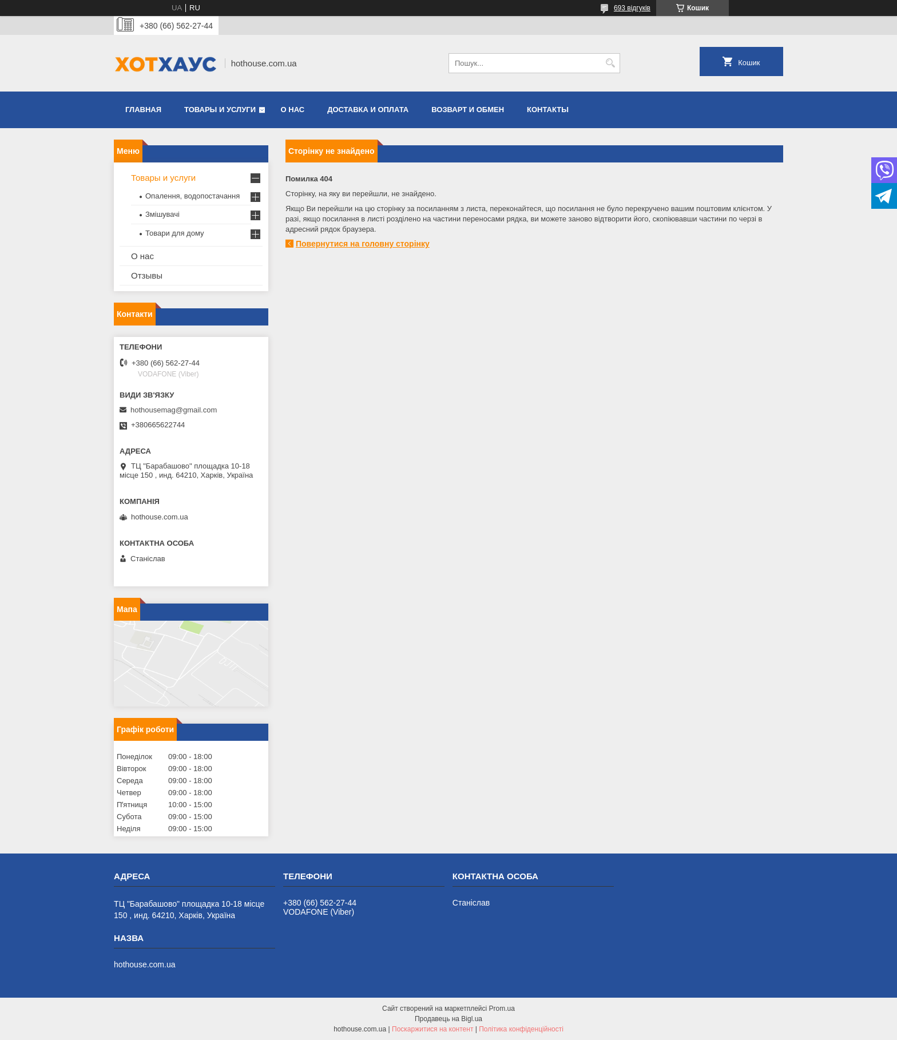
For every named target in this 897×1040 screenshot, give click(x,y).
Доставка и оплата (367, 109)
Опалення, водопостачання (192, 196)
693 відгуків (632, 8)
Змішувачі (162, 214)
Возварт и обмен (467, 109)
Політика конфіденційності (521, 1029)
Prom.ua (502, 1009)
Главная (143, 109)
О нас (293, 109)
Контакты (548, 109)
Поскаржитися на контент (432, 1029)
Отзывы (146, 275)
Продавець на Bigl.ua (448, 1019)
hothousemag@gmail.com (173, 410)
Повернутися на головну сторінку (363, 243)
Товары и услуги (220, 109)
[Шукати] (610, 63)
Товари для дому (174, 233)
